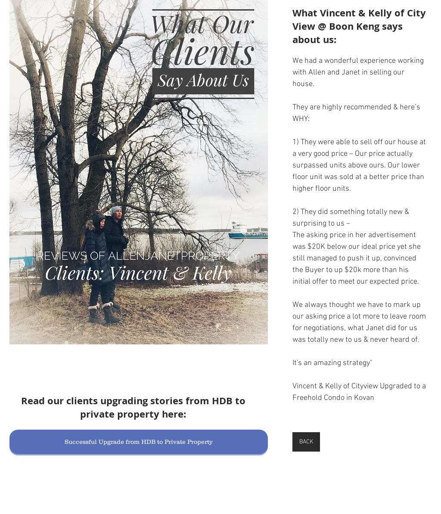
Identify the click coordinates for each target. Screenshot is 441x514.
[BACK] (306, 442)
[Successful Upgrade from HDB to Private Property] (138, 442)
